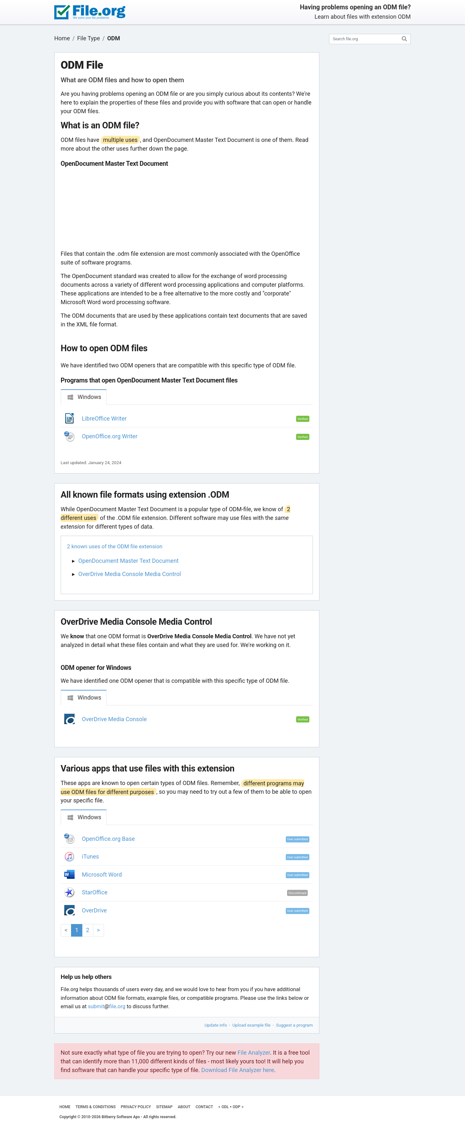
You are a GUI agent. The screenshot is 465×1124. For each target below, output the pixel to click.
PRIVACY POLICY (136, 1107)
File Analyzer (254, 1052)
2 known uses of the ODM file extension (115, 546)
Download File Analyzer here (237, 1070)
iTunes (90, 856)
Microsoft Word (102, 874)
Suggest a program (294, 1025)
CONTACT (204, 1107)
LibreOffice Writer (104, 418)
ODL (225, 1107)
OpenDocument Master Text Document (128, 560)
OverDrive (94, 910)
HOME (64, 1107)
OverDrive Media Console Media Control (129, 574)
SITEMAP (164, 1107)
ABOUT (184, 1107)
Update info (216, 1025)
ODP (236, 1107)
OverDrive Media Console (114, 719)
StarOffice (95, 892)
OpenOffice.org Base (108, 838)
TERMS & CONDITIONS (96, 1107)
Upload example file (251, 1025)
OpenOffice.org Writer (110, 436)
